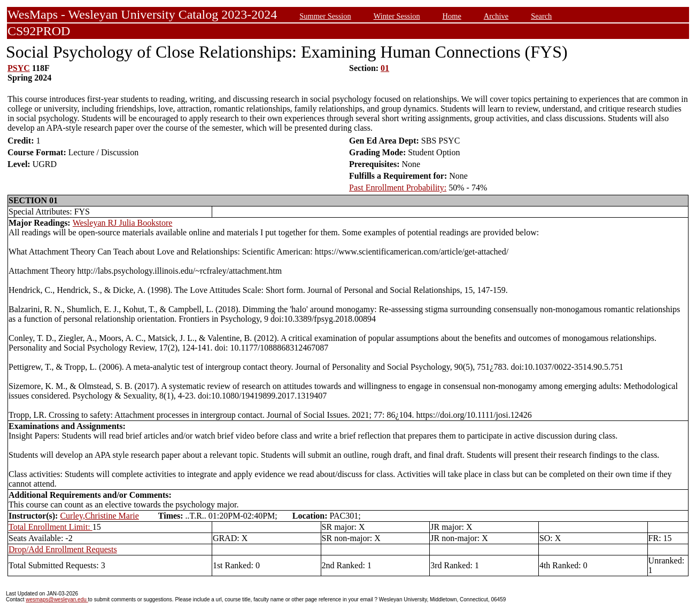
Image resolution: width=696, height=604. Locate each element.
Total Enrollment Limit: (50, 526)
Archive (496, 16)
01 (385, 68)
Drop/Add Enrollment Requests (63, 549)
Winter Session (397, 16)
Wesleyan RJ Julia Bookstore (123, 222)
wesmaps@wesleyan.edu (57, 599)
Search (541, 16)
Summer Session (325, 16)
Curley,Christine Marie (99, 515)
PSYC (18, 68)
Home (452, 16)
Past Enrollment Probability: (397, 187)
